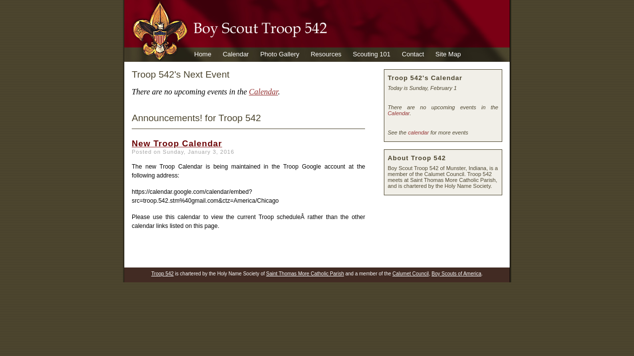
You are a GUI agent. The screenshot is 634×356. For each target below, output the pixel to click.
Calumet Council (410, 273)
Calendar (236, 54)
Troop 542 (162, 273)
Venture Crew (213, 68)
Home (202, 54)
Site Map (448, 54)
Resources (326, 54)
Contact (413, 54)
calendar (418, 132)
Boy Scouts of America (456, 273)
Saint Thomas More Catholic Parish (305, 273)
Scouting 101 (371, 54)
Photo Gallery (279, 54)
